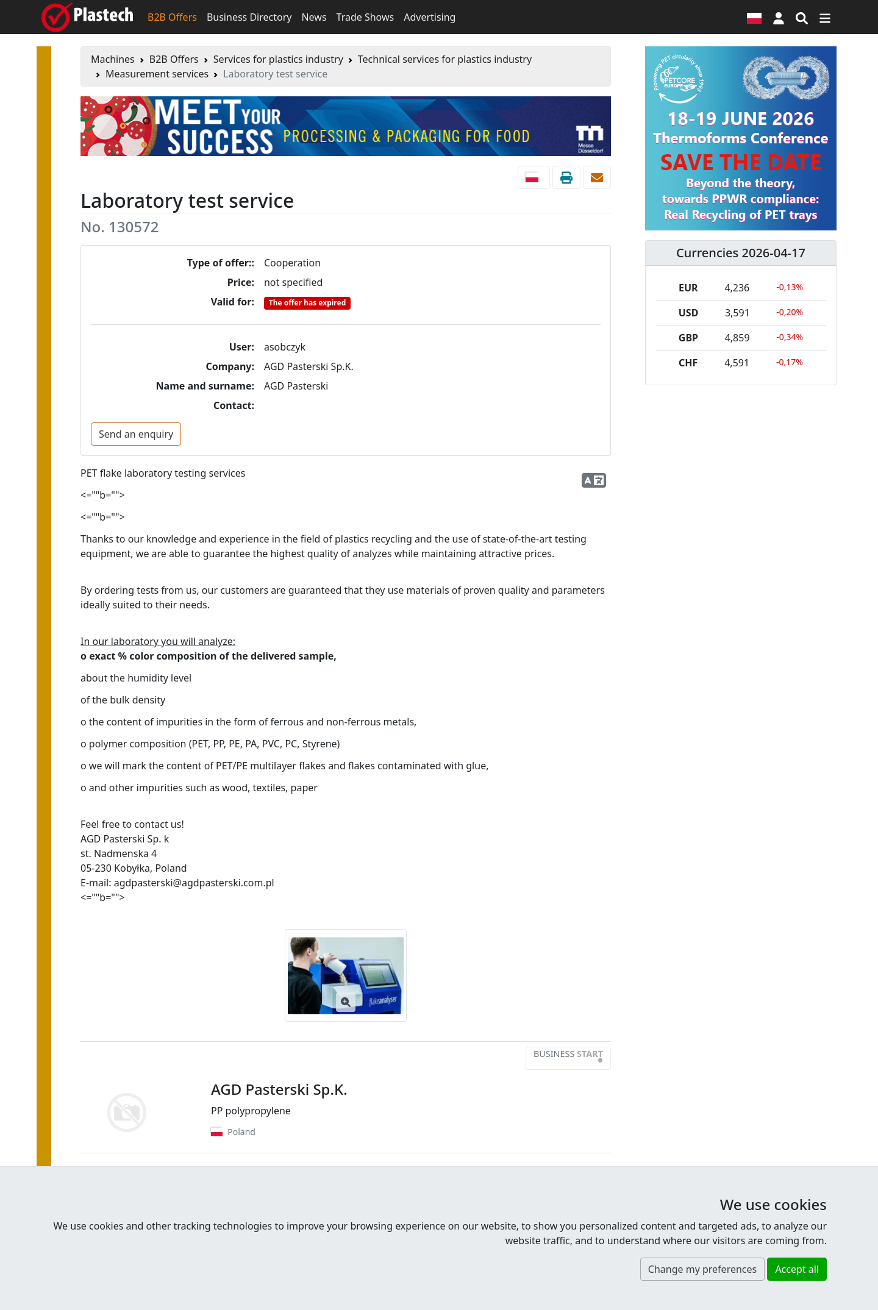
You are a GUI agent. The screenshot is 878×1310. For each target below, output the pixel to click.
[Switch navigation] (825, 17)
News (313, 17)
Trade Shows (365, 17)
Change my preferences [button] (702, 1269)
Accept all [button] (797, 1269)
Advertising (429, 17)
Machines (113, 59)
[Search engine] (801, 17)
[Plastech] (87, 17)
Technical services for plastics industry (445, 59)
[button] (778, 17)
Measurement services (157, 73)
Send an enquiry (136, 434)
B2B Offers (172, 17)
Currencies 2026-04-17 (740, 252)
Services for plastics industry (278, 59)
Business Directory (249, 17)
